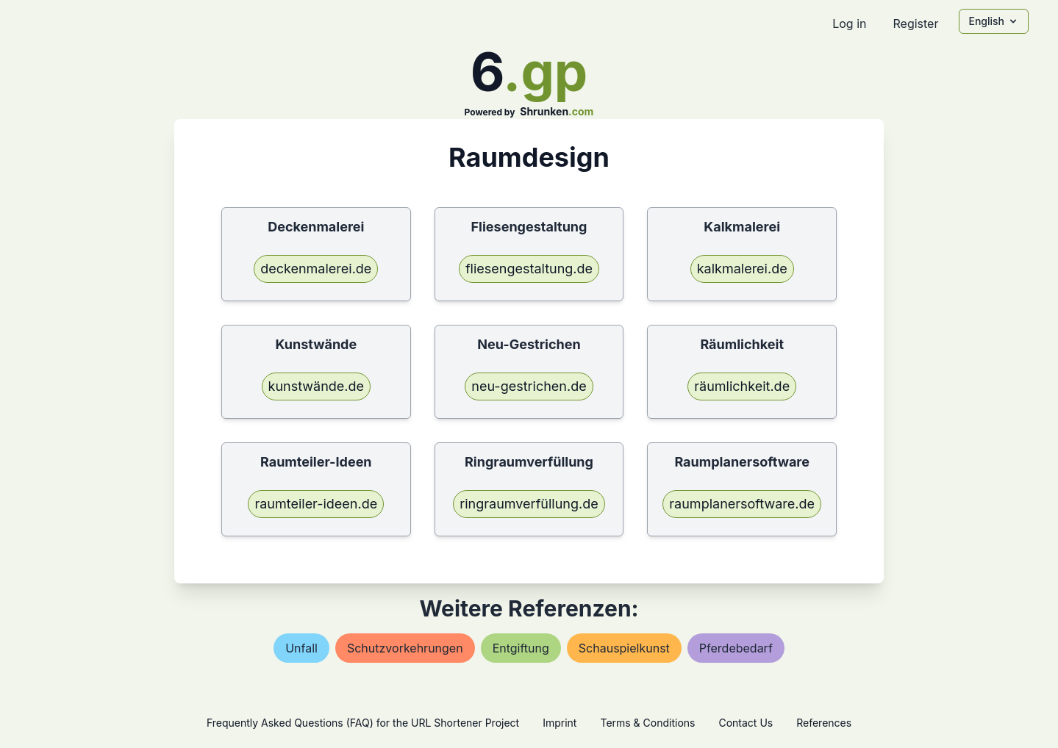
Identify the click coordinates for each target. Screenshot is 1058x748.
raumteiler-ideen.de (315, 503)
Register (915, 23)
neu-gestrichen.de (528, 386)
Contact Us (745, 722)
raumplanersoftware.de (742, 503)
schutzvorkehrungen (405, 648)
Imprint (559, 722)
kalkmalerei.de (742, 268)
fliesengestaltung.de (529, 268)
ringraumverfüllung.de (529, 503)
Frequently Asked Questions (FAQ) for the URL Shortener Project (363, 722)
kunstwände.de (316, 386)
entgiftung (521, 648)
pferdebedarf (736, 648)
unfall (301, 648)
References (823, 722)
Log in (849, 23)
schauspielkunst (624, 648)
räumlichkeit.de (742, 386)
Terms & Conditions (647, 722)
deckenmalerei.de (315, 268)
